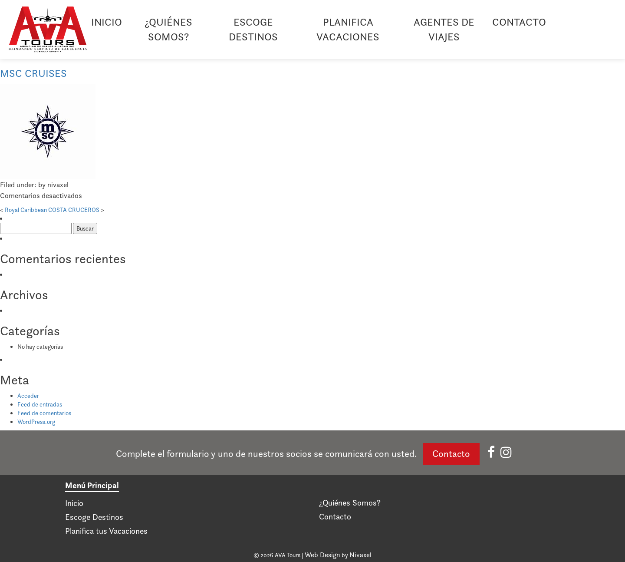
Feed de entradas (39, 404)
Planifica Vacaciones (347, 29)
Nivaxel (360, 554)
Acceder (28, 396)
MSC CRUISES (33, 73)
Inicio (106, 22)
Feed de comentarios (44, 413)
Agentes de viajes (444, 29)
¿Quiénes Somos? (168, 29)
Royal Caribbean (26, 210)
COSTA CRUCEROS (73, 210)
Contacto (519, 22)
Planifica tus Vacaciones (106, 531)
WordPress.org (36, 422)
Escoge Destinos (253, 29)
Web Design (322, 554)
